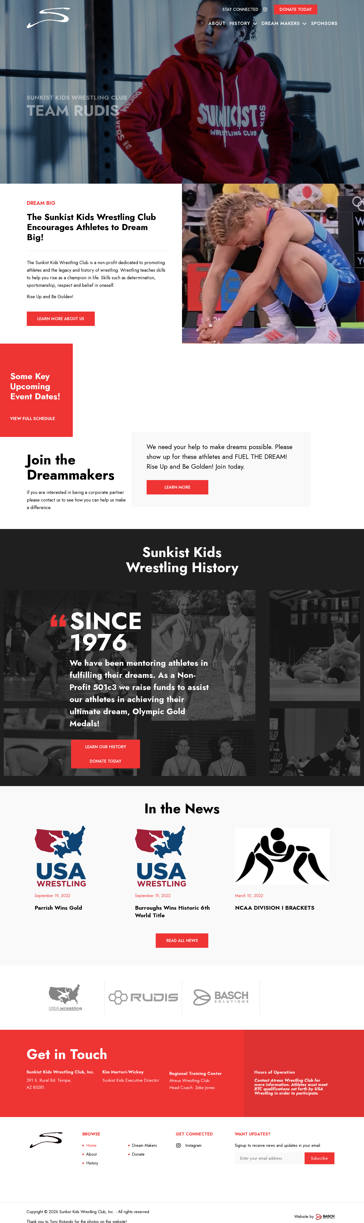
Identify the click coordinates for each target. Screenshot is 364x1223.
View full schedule (32, 419)
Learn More (178, 488)
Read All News (182, 932)
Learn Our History (105, 747)
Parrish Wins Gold (58, 899)
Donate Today (296, 9)
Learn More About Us (61, 319)
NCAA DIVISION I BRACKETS (274, 899)
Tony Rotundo (61, 1213)
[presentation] (262, 1166)
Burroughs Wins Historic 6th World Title (172, 903)
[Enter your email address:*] (270, 1150)
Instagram (193, 1137)
